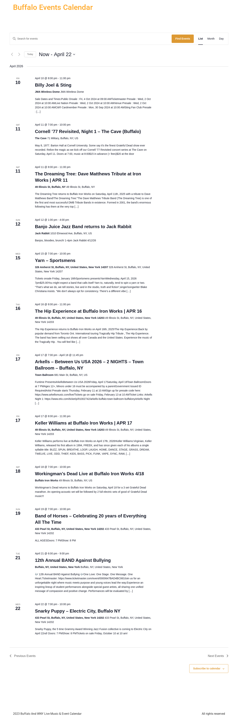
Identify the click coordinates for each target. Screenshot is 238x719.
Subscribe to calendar (206, 668)
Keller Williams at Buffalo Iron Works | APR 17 (83, 422)
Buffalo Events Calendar (53, 7)
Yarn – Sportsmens (55, 260)
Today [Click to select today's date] (30, 54)
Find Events (182, 38)
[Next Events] (19, 54)
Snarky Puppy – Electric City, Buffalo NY (77, 610)
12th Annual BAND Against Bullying (73, 560)
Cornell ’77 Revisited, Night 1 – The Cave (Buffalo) (88, 131)
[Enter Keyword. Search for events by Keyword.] (91, 39)
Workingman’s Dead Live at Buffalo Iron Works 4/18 (89, 473)
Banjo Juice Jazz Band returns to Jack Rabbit (83, 226)
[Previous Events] (12, 54)
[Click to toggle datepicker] (57, 54)
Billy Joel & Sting (53, 85)
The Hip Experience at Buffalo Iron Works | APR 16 (88, 311)
